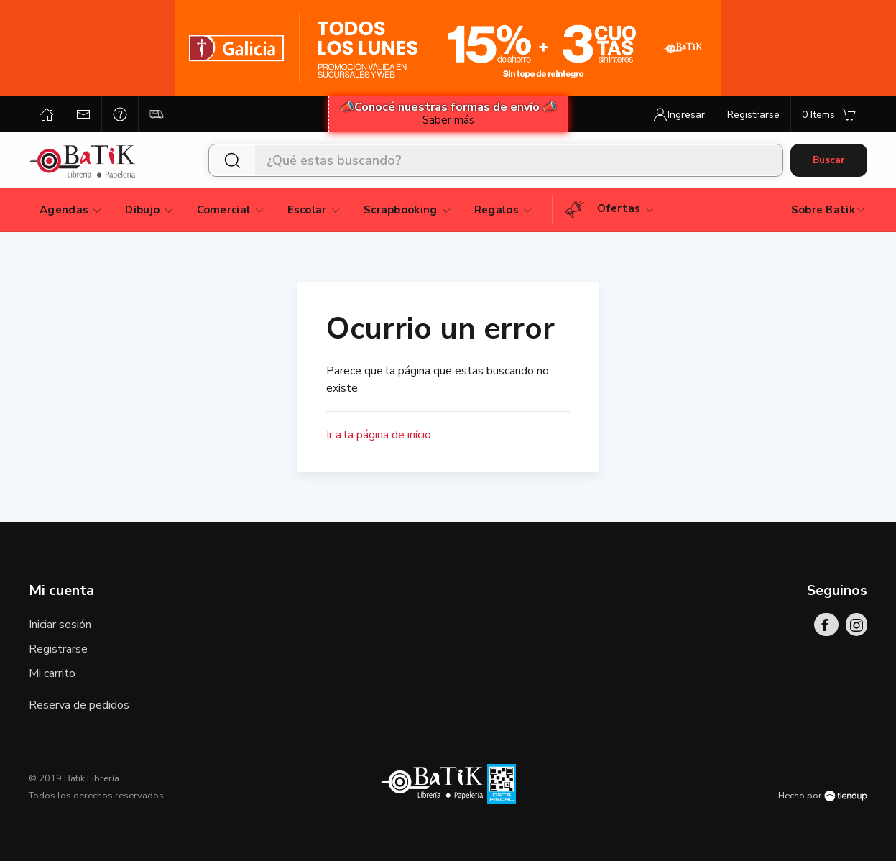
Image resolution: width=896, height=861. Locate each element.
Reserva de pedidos (79, 705)
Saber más (448, 120)
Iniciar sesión (60, 624)
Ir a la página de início (378, 435)
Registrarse (58, 649)
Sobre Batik (829, 210)
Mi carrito (52, 673)
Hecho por (822, 795)
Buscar (829, 160)
